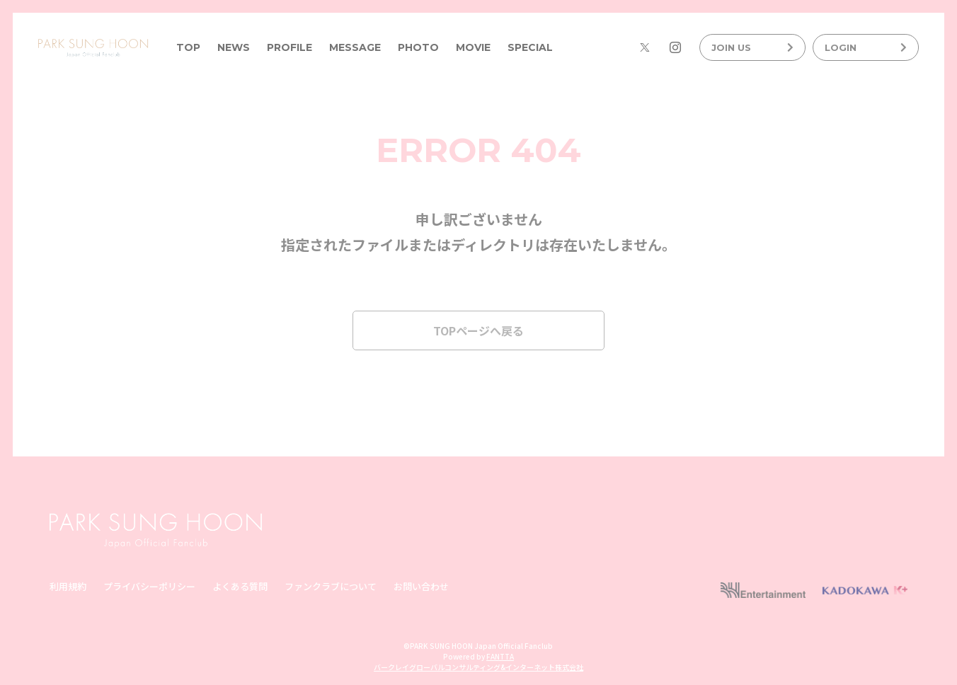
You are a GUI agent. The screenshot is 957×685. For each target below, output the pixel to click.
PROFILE (289, 47)
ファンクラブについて (331, 586)
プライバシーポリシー (149, 586)
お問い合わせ (421, 586)
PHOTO (418, 47)
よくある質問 (240, 586)
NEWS (233, 47)
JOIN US (752, 47)
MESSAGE (355, 47)
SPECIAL (530, 47)
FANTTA (500, 656)
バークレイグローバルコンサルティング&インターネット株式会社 (478, 667)
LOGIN (866, 47)
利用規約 (68, 586)
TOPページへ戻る (478, 330)
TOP (188, 47)
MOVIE (473, 47)
